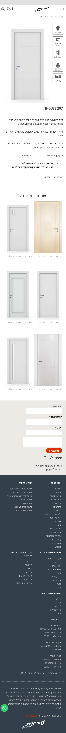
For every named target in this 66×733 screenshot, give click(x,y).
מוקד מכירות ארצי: (53, 642)
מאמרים (58, 521)
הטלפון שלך (56, 417)
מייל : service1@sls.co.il (50, 629)
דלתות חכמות (26, 499)
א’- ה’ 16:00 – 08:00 (52, 636)
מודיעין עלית (56, 580)
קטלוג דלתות (56, 539)
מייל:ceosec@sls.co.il (51, 659)
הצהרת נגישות (55, 528)
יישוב (59, 428)
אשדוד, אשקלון (25, 575)
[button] (63, 9)
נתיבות (29, 572)
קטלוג (53, 16)
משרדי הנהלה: (55, 656)
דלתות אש (27, 503)
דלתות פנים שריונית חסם (21, 492)
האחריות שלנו (55, 496)
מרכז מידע (57, 507)
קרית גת (28, 564)
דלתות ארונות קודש (24, 510)
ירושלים (28, 561)
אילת (29, 568)
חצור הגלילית (55, 610)
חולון (59, 573)
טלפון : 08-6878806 (52, 632)
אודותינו (58, 492)
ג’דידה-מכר (56, 606)
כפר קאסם (56, 576)
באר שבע (28, 579)
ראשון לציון (56, 565)
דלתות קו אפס (55, 517)
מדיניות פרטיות (55, 532)
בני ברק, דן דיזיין (54, 562)
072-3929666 (55, 649)
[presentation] (42, 442)
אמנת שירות (56, 499)
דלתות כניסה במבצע (52, 514)
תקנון (59, 525)
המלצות (58, 510)
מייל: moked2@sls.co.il (51, 646)
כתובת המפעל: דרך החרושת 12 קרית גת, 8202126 (40, 673)
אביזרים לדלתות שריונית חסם (19, 496)
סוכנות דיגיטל (31, 716)
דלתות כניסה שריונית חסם (21, 488)
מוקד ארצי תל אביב (53, 558)
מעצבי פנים (56, 543)
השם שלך (57, 406)
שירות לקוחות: (55, 625)
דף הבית (60, 16)
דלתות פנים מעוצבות (23, 507)
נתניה (59, 587)
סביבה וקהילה (55, 503)
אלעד (59, 584)
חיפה (59, 613)
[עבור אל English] (48, 547)
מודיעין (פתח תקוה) (23, 583)
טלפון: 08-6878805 (53, 663)
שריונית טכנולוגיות (53, 536)
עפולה (58, 599)
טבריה (58, 602)
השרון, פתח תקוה (54, 569)
